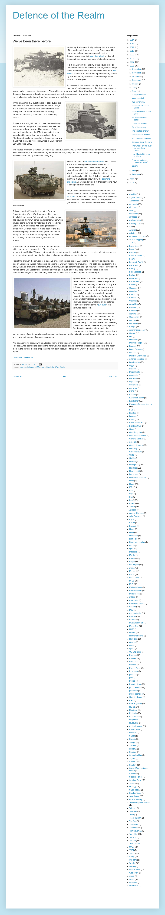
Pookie (132, 681)
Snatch (132, 762)
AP (130, 227)
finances (132, 416)
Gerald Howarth (136, 445)
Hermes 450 (134, 471)
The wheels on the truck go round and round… (142, 148)
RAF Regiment (135, 703)
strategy (132, 786)
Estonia (132, 395)
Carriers (132, 298)
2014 (132, 40)
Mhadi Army (134, 578)
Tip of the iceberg (139, 127)
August (135, 84)
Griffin (131, 455)
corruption (133, 323)
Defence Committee (137, 356)
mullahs (132, 620)
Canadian (133, 291)
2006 (132, 66)
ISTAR (132, 503)
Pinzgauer (133, 671)
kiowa (43, 367)
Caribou (132, 294)
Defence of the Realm (59, 15)
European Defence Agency (140, 404)
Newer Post (18, 376)
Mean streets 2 (138, 98)
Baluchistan (134, 246)
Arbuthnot (133, 233)
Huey (131, 481)
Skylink (132, 758)
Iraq (131, 500)
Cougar (132, 327)
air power (133, 207)
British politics (135, 272)
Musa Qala (134, 626)
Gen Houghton (135, 432)
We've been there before (139, 119)
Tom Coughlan (135, 831)
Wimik (132, 879)
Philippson (133, 662)
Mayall (132, 561)
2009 (132, 55)
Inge (131, 494)
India (131, 490)
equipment (133, 385)
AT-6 (131, 243)
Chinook (132, 307)
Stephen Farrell (135, 777)
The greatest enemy (140, 131)
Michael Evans (135, 590)
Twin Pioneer (134, 844)
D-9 (130, 336)
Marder (132, 555)
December (137, 69)
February (136, 174)
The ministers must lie (141, 135)
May (134, 171)
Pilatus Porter (135, 668)
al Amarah (133, 214)
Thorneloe (133, 827)
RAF (131, 700)
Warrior (62, 367)
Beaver (132, 259)
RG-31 (132, 707)
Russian (132, 733)
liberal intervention (137, 542)
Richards (133, 713)
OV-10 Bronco (135, 652)
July (134, 87)
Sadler (132, 736)
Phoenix (132, 665)
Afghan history (135, 198)
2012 (132, 43)
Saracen (132, 745)
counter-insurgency (137, 330)
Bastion (132, 252)
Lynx (131, 548)
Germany (133, 448)
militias (132, 597)
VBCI (131, 850)
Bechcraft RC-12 (136, 262)
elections (133, 378)
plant (131, 678)
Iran (131, 497)
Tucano (132, 840)
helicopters (31, 367)
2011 (132, 47)
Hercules (133, 468)
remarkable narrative (94, 161)
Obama (132, 642)
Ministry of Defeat (136, 603)
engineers (133, 382)
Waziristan (133, 873)
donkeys (132, 369)
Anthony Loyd (135, 223)
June (134, 91)
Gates (131, 429)
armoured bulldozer (137, 236)
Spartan (132, 765)
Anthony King (135, 220)
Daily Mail (133, 340)
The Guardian (135, 818)
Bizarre (135, 166)
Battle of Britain (135, 256)
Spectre (132, 774)
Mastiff (132, 558)
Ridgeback (133, 720)
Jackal (132, 506)
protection (133, 691)
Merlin (132, 574)
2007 (132, 62)
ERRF (132, 391)
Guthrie (132, 461)
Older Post (112, 376)
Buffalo (132, 275)
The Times (133, 824)
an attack (71, 196)
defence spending (136, 359)
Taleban (132, 808)
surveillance (134, 796)
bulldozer (133, 278)
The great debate (139, 94)
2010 (132, 51)
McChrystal (134, 565)
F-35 (131, 410)
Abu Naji (132, 194)
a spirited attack (96, 56)
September (137, 80)
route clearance (135, 726)
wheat (131, 876)
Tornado (132, 837)
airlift (131, 210)
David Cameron (135, 349)
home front (133, 474)
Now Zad (133, 639)
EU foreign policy (136, 398)
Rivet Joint (133, 723)
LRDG (132, 545)
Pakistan (133, 655)
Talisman (133, 811)
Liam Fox (133, 539)
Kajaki (132, 519)
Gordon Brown (135, 452)
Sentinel (132, 752)
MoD (131, 610)
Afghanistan (134, 201)
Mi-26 (131, 581)
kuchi (131, 532)
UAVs (57, 367)
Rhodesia (50, 367)
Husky (132, 484)
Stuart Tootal (134, 790)
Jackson (132, 510)
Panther (132, 658)
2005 (132, 179)
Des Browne (134, 362)
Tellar (131, 815)
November (137, 73)
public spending (135, 694)
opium (132, 649)
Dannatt (132, 346)
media (132, 568)
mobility (132, 607)
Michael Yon (134, 594)
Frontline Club (135, 426)
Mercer (132, 571)
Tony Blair (133, 834)
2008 (132, 58)
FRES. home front (137, 423)
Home (65, 376)
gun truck (102, 305)
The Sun (132, 821)
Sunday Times (135, 793)
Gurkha (132, 458)
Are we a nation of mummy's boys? (140, 161)
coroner (132, 320)
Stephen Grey (135, 780)
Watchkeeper (134, 869)
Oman (132, 645)
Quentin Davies (135, 697)
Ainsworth (133, 204)
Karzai (132, 523)
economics (133, 375)
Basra (131, 249)
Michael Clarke (135, 587)
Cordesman (134, 317)
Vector (132, 853)
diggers (132, 365)
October (135, 76)
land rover (133, 536)
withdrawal (133, 886)
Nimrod (132, 633)
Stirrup (132, 783)
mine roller (133, 600)
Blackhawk (133, 265)
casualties (133, 304)
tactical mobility (135, 799)
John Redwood (135, 516)
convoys (23, 367)
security (132, 749)
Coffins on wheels (139, 123)
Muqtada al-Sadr (136, 623)
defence (132, 353)
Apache (132, 230)
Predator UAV (135, 684)
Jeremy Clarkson (136, 513)
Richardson (134, 716)
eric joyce (133, 388)
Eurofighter (134, 401)
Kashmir (132, 526)
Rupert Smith (134, 729)
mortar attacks (135, 613)
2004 (132, 183)
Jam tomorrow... (138, 102)
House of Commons (137, 478)
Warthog (132, 866)
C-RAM (132, 285)
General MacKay (136, 439)
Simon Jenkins (135, 755)
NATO (131, 629)
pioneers (133, 675)
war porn (133, 860)
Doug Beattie (134, 372)
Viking (131, 857)
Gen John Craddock (137, 436)
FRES (131, 419)
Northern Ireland (136, 636)
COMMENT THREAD (23, 357)
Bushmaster (134, 281)
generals (133, 442)
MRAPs (132, 616)
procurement (134, 687)
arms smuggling (136, 239)
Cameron (133, 288)
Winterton (133, 882)
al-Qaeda (133, 217)
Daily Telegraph (135, 343)
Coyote (132, 333)
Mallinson (133, 552)
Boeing (132, 268)
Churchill (133, 310)
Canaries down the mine (142, 142)
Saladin (132, 739)
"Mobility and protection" (142, 138)
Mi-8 (131, 584)
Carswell (133, 301)
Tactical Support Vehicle (139, 803)
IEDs (38, 367)
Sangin (132, 742)
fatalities (132, 413)
